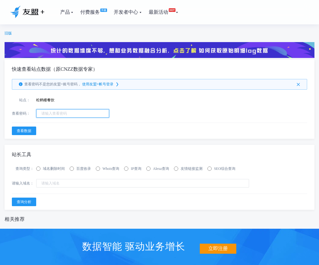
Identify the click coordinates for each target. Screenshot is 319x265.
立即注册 (218, 246)
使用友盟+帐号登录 (101, 84)
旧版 (8, 33)
